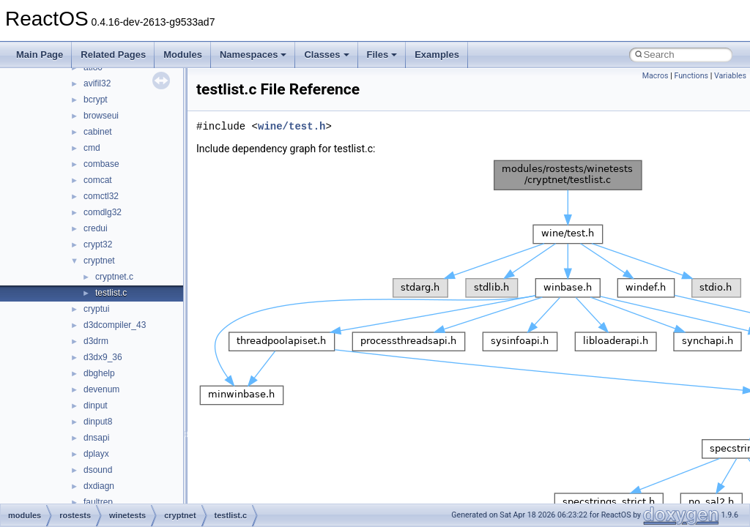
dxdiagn (98, 486)
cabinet (97, 132)
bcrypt (95, 99)
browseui (101, 116)
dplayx (96, 454)
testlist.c (111, 293)
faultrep (98, 502)
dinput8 (97, 421)
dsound (97, 470)
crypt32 (97, 244)
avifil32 (97, 83)
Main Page (39, 54)
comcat (97, 180)
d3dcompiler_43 (114, 325)
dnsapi (96, 438)
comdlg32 (102, 212)
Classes (326, 54)
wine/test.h (291, 126)
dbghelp (99, 373)
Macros (655, 76)
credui (95, 228)
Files (382, 54)
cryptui (96, 309)
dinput (95, 405)
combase (101, 164)
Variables (730, 76)
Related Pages (113, 54)
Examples (437, 54)
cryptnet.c (114, 277)
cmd (91, 148)
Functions (691, 76)
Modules (182, 54)
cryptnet (99, 260)
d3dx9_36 (102, 357)
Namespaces (253, 54)
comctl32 (101, 196)
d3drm (95, 341)
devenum (101, 389)
